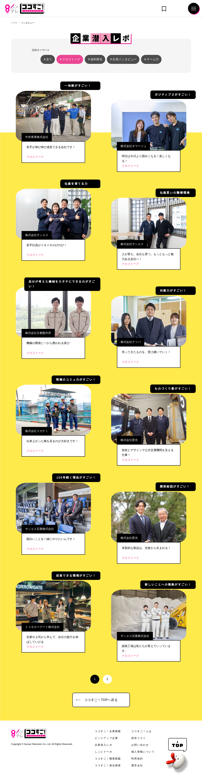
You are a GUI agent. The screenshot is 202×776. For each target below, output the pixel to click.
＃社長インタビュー (123, 59)
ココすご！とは (141, 731)
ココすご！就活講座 (108, 765)
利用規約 (137, 758)
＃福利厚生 (95, 59)
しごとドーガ (103, 752)
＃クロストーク (69, 59)
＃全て (47, 59)
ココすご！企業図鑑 (108, 731)
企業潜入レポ (103, 745)
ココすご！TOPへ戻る (101, 700)
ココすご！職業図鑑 (108, 758)
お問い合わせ (140, 745)
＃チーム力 (151, 59)
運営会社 (137, 765)
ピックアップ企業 (106, 738)
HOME (14, 22)
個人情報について (143, 752)
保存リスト (138, 738)
